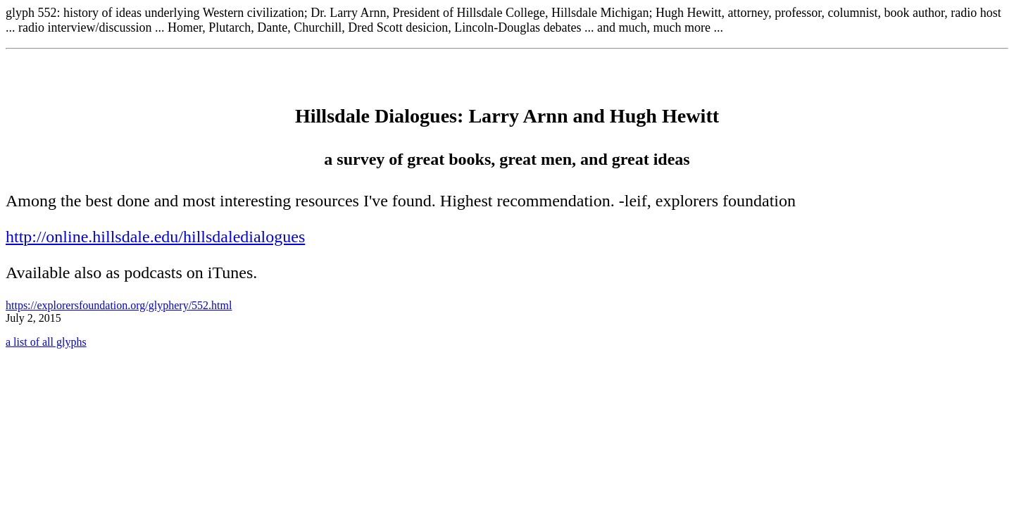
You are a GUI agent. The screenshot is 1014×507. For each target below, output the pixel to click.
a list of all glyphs (46, 342)
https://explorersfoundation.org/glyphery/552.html (119, 305)
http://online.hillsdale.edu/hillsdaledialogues (155, 236)
